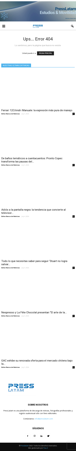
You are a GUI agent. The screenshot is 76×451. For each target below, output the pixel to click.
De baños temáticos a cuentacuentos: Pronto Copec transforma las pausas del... (31, 160)
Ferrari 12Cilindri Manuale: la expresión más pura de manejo (36, 110)
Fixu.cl (45, 448)
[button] (72, 26)
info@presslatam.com (44, 418)
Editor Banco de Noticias (10, 114)
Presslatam (25, 446)
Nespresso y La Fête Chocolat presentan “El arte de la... (34, 312)
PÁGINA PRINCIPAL (45, 53)
